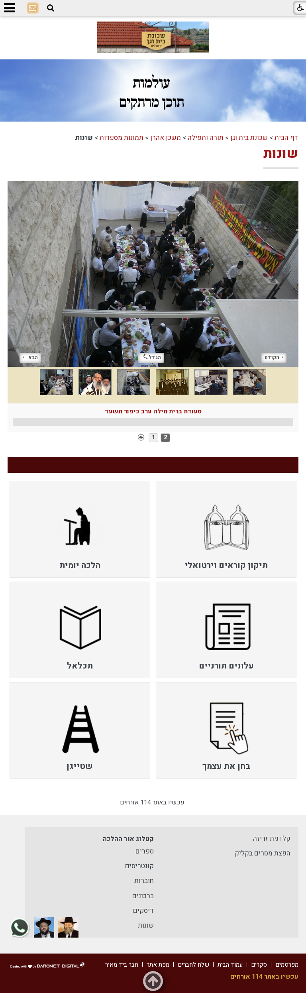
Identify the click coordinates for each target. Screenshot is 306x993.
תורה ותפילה (206, 138)
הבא (30, 357)
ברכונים (143, 896)
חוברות (144, 881)
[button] (50, 8)
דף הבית (286, 138)
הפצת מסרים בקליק (262, 853)
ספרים (144, 851)
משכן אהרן (165, 138)
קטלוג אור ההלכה (128, 839)
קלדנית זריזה (271, 839)
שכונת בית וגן (249, 138)
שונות (280, 153)
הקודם (274, 357)
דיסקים (143, 911)
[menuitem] (226, 529)
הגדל (152, 357)
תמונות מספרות (121, 138)
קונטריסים (139, 866)
